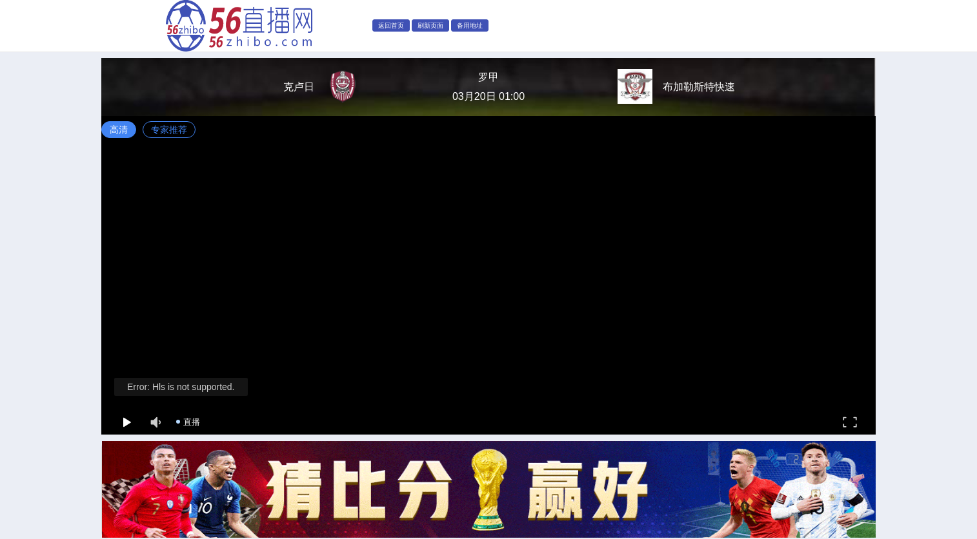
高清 (119, 129)
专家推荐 (169, 129)
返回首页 (391, 25)
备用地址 (470, 25)
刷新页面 (430, 25)
